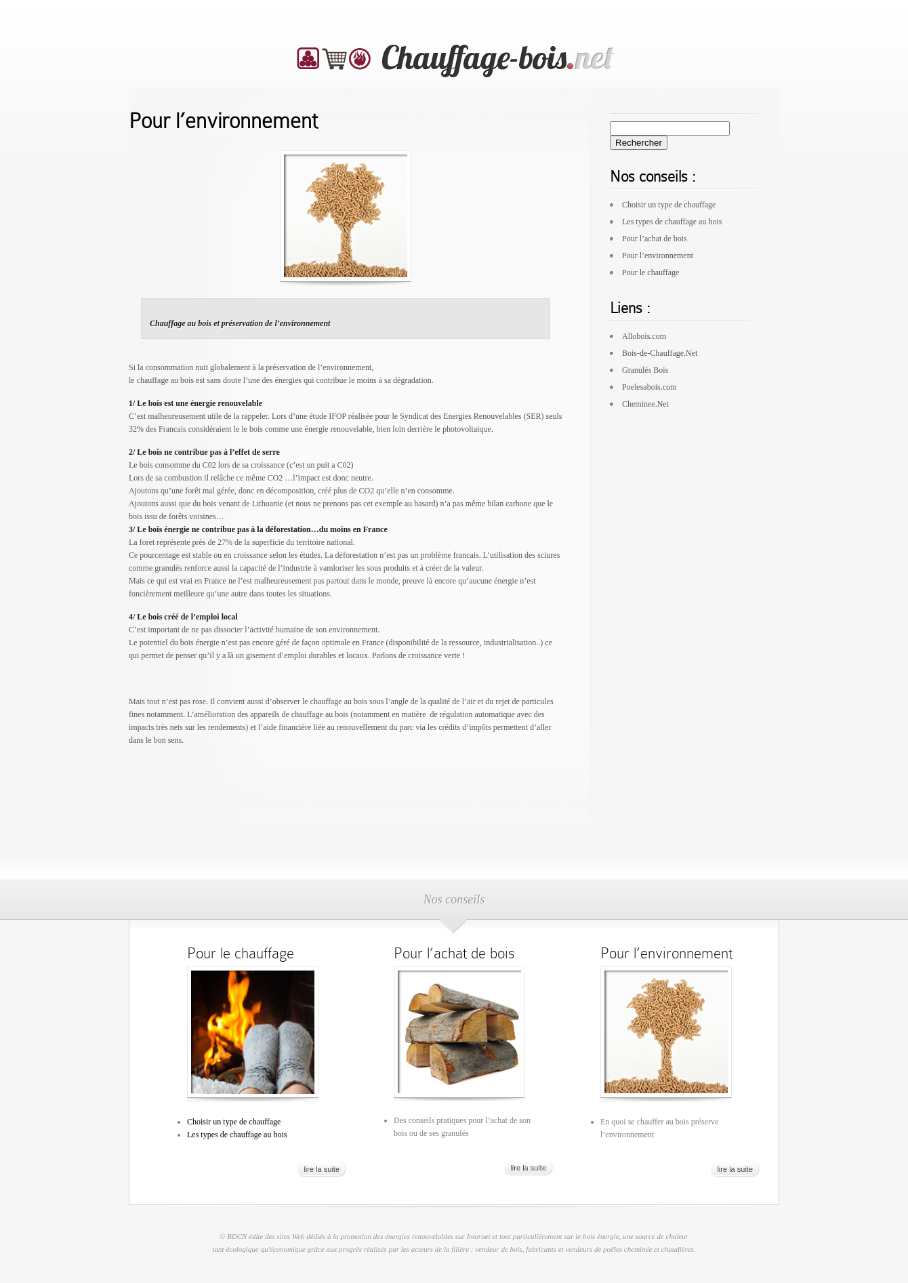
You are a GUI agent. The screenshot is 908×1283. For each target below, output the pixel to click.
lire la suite (321, 1169)
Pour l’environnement (657, 255)
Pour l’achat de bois (654, 238)
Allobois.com (644, 336)
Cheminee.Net (645, 404)
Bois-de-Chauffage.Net (659, 353)
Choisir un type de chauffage (669, 204)
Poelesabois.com (649, 387)
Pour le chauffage (650, 272)
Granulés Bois (645, 370)
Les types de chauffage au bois (672, 221)
